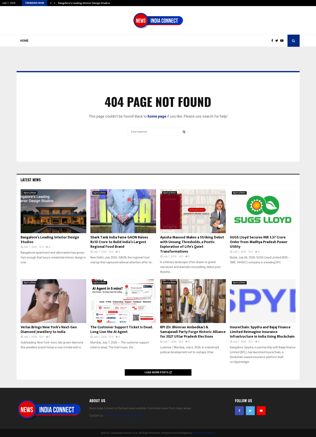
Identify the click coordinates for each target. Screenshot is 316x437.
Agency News (30, 193)
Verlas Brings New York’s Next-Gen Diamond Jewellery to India (49, 329)
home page (157, 116)
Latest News (31, 179)
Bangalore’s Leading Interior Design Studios (84, 3)
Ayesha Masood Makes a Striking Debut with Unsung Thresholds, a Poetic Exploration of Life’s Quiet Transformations (192, 244)
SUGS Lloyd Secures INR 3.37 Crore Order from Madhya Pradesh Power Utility (258, 242)
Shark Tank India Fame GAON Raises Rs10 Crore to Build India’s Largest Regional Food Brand (119, 242)
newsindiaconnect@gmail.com (124, 415)
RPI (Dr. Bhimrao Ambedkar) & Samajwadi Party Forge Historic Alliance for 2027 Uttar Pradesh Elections (193, 332)
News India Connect (203, 433)
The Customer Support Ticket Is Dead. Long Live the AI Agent (121, 329)
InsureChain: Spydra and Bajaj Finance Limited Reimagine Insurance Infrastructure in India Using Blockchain (262, 332)
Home (24, 40)
